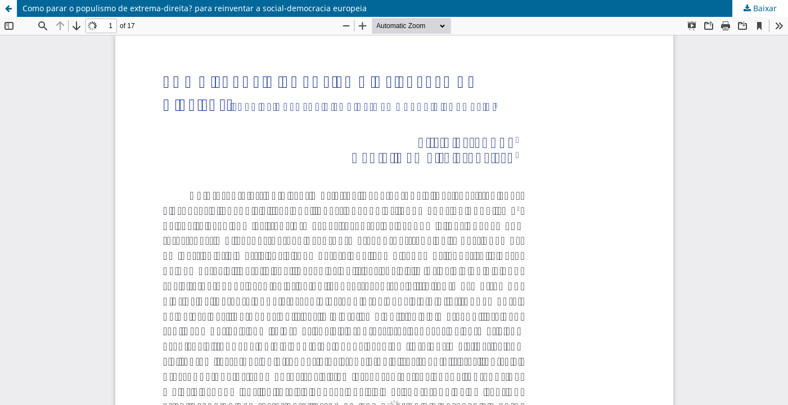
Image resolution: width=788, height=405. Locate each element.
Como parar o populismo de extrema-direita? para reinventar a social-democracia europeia (194, 8)
